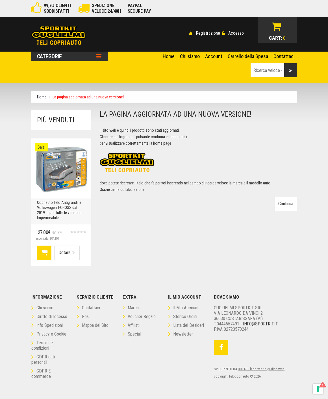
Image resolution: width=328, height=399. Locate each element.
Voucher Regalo (139, 316)
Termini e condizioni (42, 345)
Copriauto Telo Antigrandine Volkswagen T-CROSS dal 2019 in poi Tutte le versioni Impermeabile (59, 210)
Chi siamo (42, 307)
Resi (83, 316)
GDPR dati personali (43, 359)
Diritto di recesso (49, 316)
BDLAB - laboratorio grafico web (261, 369)
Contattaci (88, 307)
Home (42, 97)
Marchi (131, 307)
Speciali (132, 334)
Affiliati (131, 325)
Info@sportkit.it (260, 324)
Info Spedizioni (47, 325)
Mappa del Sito (92, 325)
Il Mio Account (183, 307)
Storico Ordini (182, 316)
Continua (285, 203)
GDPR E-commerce (41, 373)
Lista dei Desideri (186, 325)
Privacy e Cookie (48, 334)
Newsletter (180, 334)
